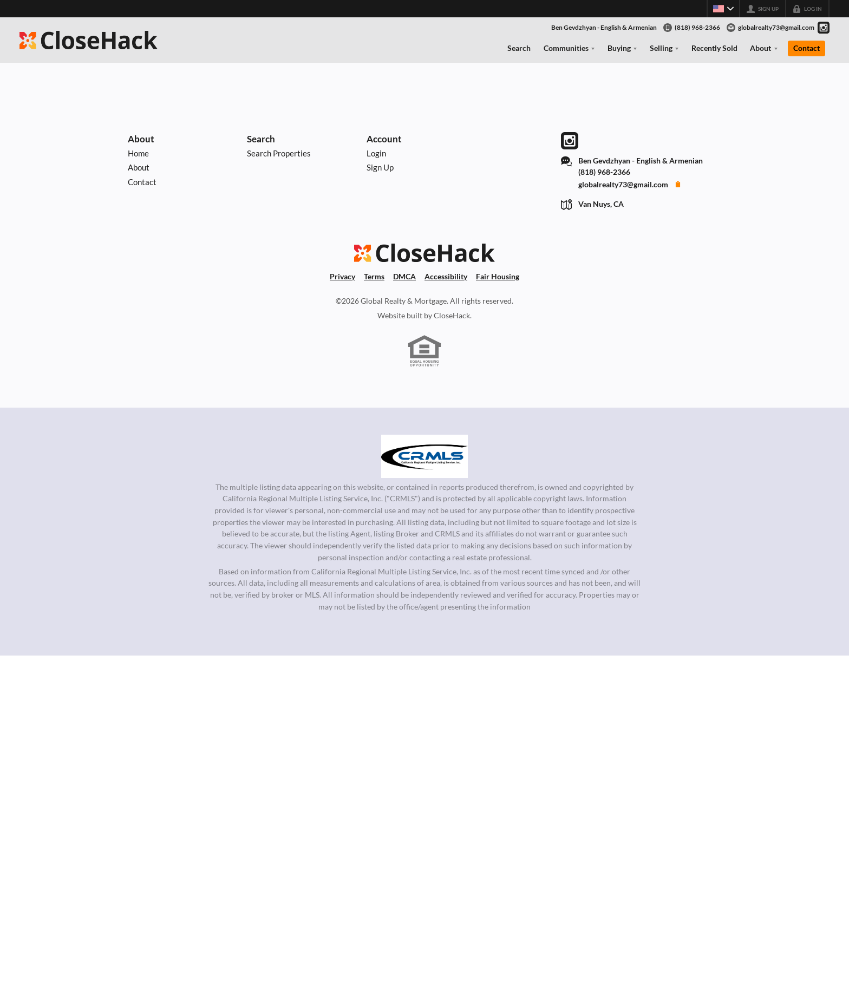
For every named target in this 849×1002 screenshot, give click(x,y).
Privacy (342, 276)
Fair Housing (497, 276)
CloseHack (452, 315)
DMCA (404, 276)
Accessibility (445, 276)
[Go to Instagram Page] (824, 28)
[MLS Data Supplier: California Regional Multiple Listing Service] (424, 456)
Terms (374, 276)
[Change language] (723, 8)
